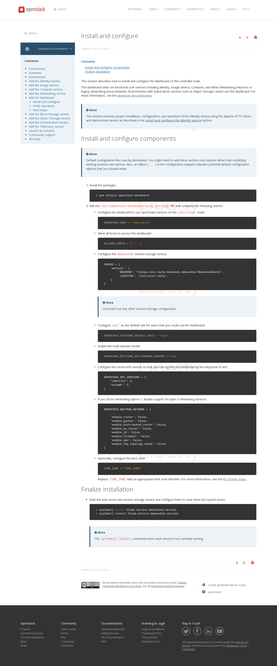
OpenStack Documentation (54, 48)
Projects (25, 627)
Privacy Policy (149, 636)
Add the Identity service (44, 81)
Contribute (67, 644)
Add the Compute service (46, 89)
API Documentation (112, 636)
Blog (23, 640)
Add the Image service (44, 85)
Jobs (63, 636)
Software (135, 9)
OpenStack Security (31, 632)
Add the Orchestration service (49, 122)
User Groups (68, 627)
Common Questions (32, 636)
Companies (67, 640)
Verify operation (43, 106)
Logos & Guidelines (153, 627)
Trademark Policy (152, 632)
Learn (231, 9)
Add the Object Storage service (49, 118)
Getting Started (110, 632)
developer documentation (134, 96)
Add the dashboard (41, 98)
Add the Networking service (47, 93)
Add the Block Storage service (49, 114)
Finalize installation (97, 72)
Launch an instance (42, 131)
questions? (212, 590)
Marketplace (195, 9)
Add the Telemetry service (46, 126)
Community (172, 9)
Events (215, 9)
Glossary (34, 139)
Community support (42, 135)
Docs (246, 9)
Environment (37, 77)
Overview (35, 73)
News (23, 644)
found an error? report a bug (224, 583)
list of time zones (234, 478)
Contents (88, 61)
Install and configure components (107, 67)
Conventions (37, 69)
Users (153, 9)
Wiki (103, 640)
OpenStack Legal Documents (167, 584)
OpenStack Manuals (112, 627)
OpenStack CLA (150, 640)
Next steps (40, 110)
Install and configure (46, 102)
